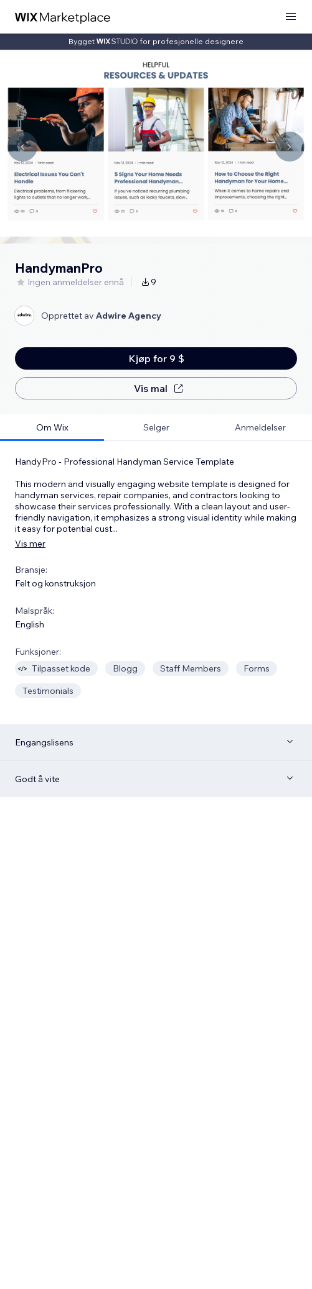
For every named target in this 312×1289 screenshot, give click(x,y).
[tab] (52, 427)
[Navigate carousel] (22, 147)
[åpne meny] (290, 17)
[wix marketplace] (63, 17)
